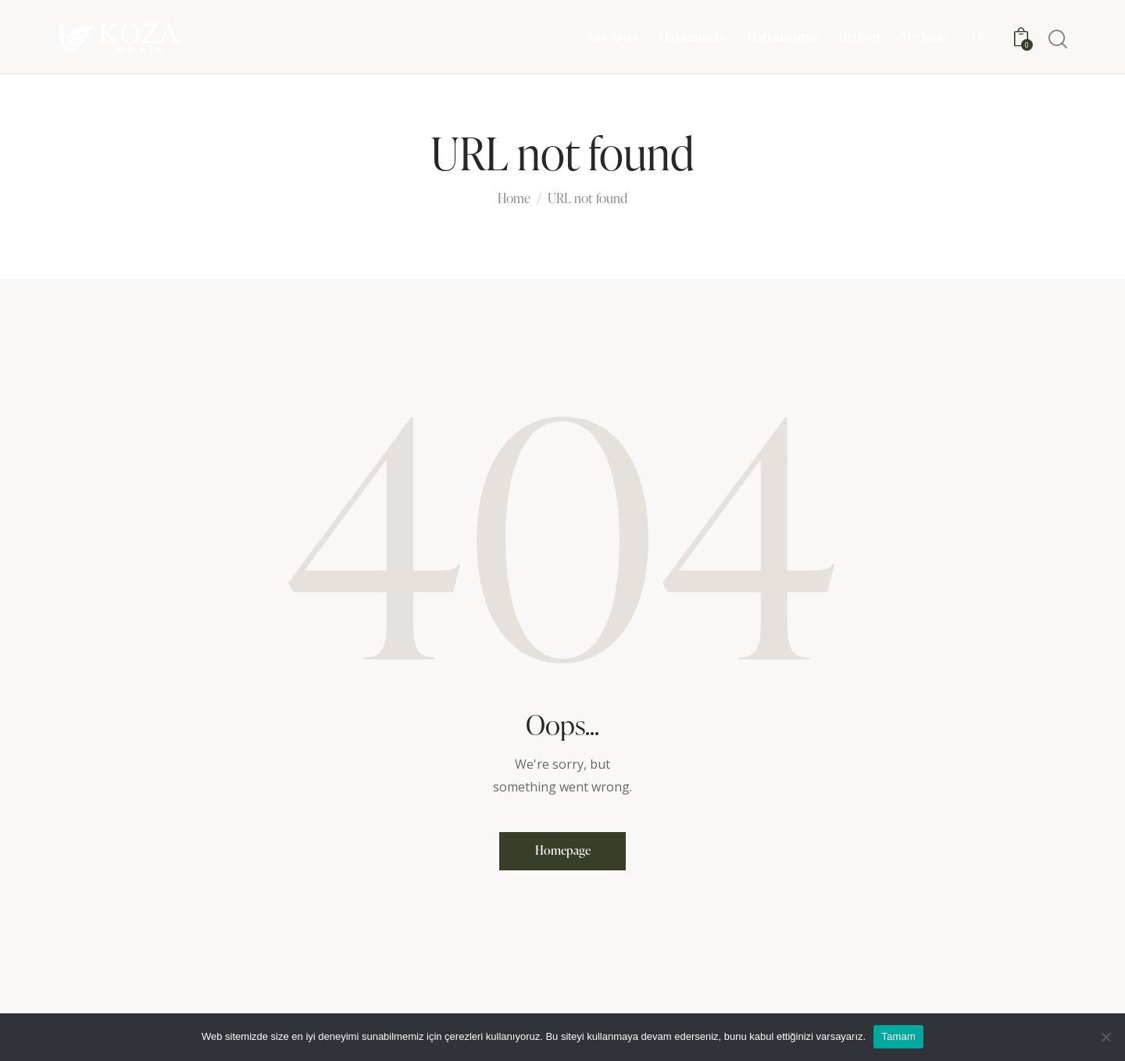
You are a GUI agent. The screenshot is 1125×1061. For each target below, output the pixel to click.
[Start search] (1058, 39)
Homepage (563, 853)
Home (514, 199)
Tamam (898, 1036)
